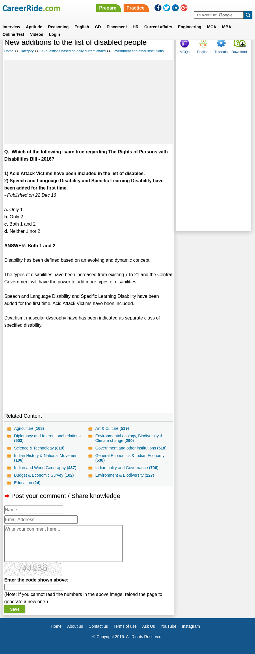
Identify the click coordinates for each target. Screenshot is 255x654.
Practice (135, 7)
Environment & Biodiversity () (124, 475)
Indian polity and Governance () (127, 467)
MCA (211, 27)
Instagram (191, 626)
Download (239, 52)
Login (54, 34)
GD (98, 27)
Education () (27, 482)
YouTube (168, 626)
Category (26, 51)
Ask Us (148, 626)
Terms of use (125, 626)
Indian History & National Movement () (46, 457)
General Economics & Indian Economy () (130, 457)
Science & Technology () (39, 448)
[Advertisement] (88, 102)
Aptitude (34, 27)
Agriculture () (29, 428)
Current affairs (158, 27)
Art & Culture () (112, 428)
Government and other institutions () (131, 448)
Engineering (189, 27)
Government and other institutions (138, 51)
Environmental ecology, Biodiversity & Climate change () (129, 438)
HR (135, 27)
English (82, 27)
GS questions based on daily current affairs (73, 51)
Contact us (98, 626)
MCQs (184, 52)
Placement (117, 27)
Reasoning (58, 27)
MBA (226, 27)
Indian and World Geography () (45, 467)
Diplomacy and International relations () (47, 438)
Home (9, 51)
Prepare (107, 7)
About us (75, 626)
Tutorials (221, 52)
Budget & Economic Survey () (44, 475)
